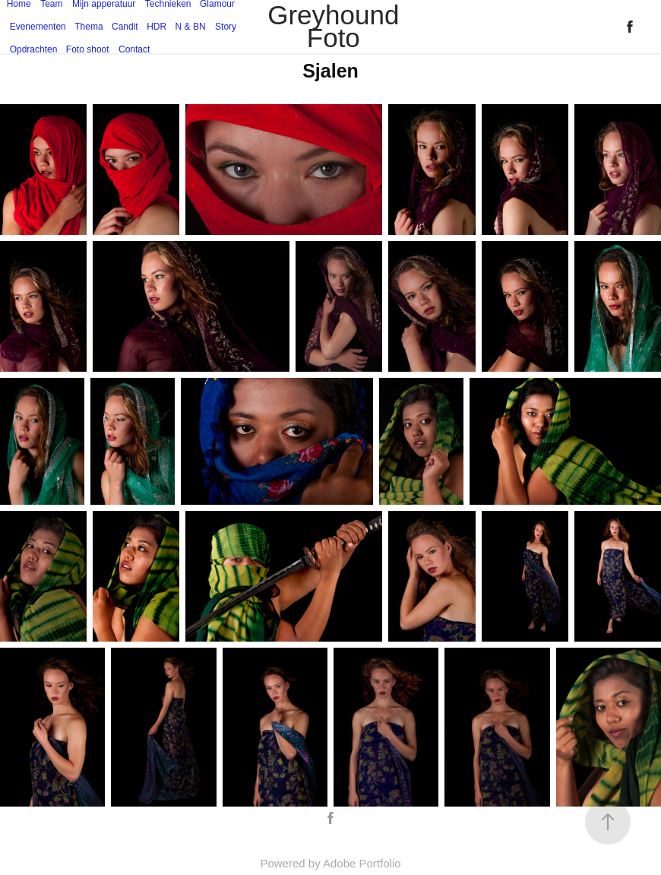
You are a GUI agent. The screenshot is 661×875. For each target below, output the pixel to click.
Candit (125, 26)
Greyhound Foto (336, 26)
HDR (156, 26)
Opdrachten (34, 49)
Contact (134, 49)
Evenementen (38, 26)
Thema (88, 26)
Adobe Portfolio (362, 863)
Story (225, 26)
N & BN (191, 26)
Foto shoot (87, 49)
